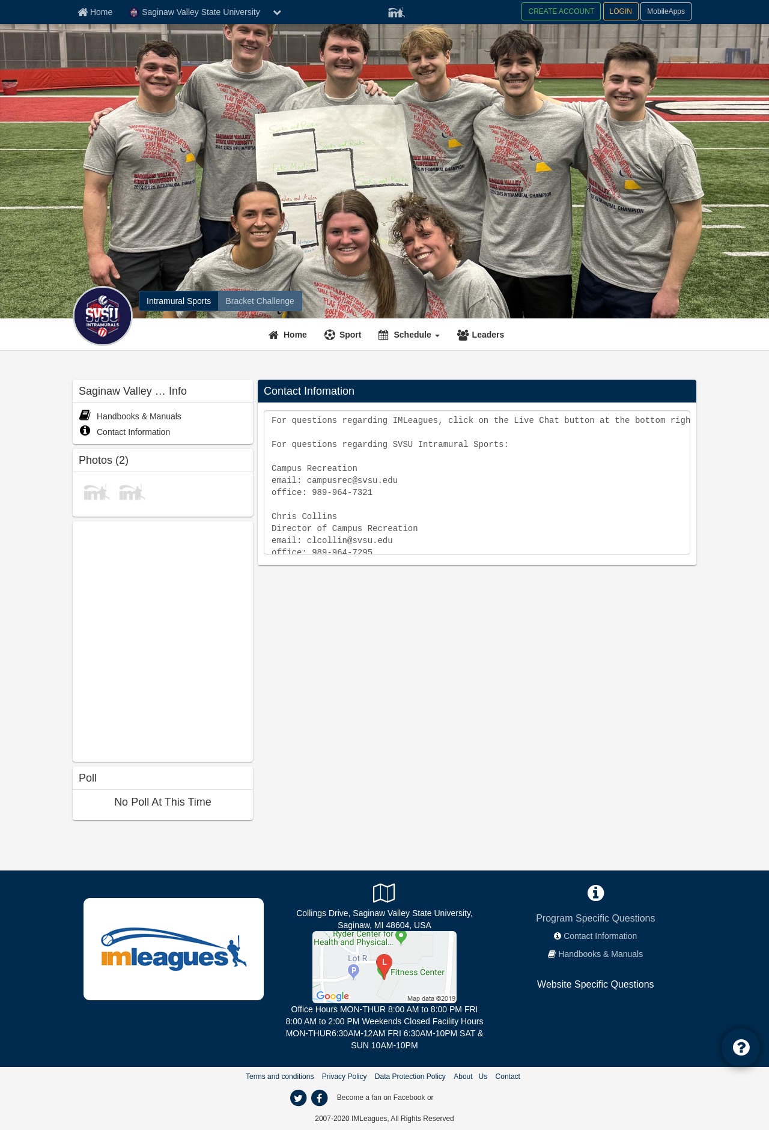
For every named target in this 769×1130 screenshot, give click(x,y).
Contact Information (124, 432)
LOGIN (621, 11)
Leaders (488, 334)
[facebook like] (163, 640)
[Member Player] (396, 10)
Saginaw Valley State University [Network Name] (194, 12)
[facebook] (319, 1098)
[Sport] (344, 334)
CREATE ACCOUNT (561, 11)
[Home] (289, 334)
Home (295, 334)
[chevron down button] (277, 12)
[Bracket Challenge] (259, 301)
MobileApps (666, 11)
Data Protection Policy (410, 1076)
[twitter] (298, 1098)
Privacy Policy (344, 1076)
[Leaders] (482, 334)
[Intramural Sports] (178, 301)
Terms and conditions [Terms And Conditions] (280, 1076)
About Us (470, 1076)
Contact (508, 1076)
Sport (350, 334)
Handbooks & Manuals (130, 416)
